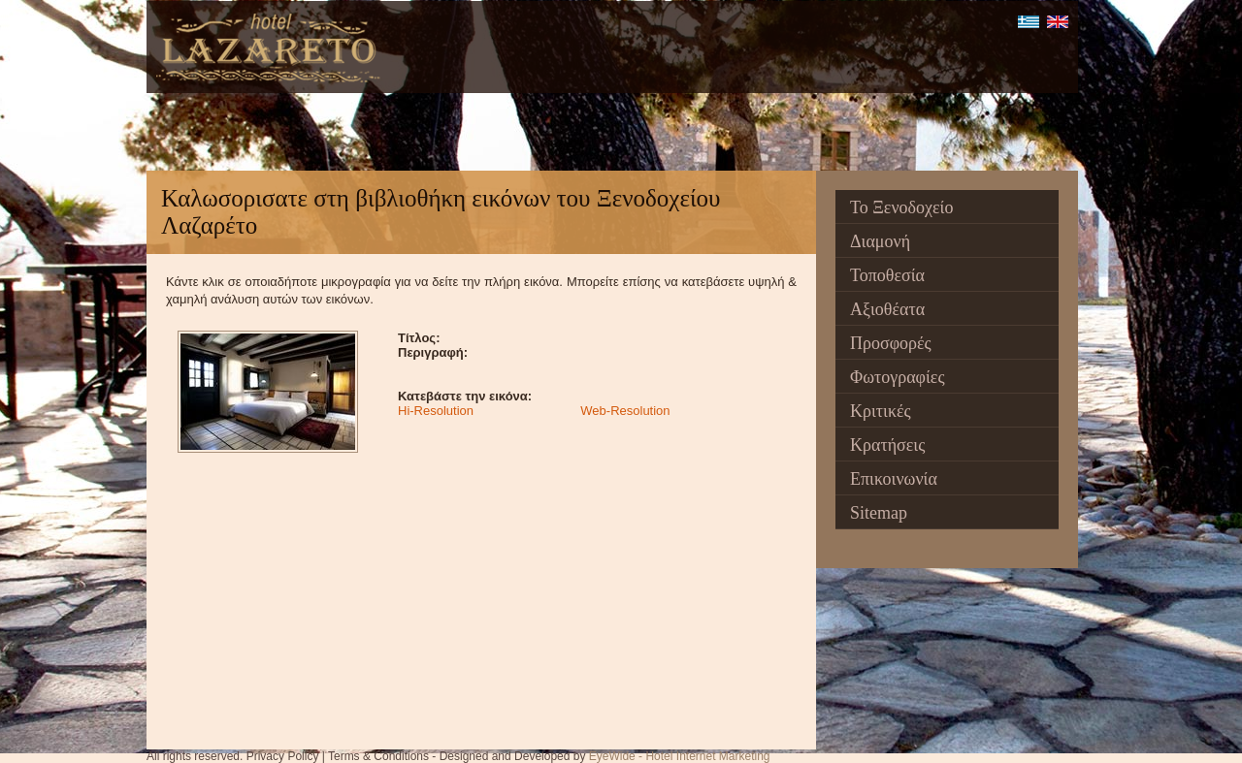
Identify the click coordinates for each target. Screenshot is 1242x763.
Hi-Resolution (436, 410)
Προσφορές (891, 343)
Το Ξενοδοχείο (901, 207)
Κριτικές (880, 411)
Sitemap (878, 513)
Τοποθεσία (887, 275)
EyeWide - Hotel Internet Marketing (679, 756)
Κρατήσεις (887, 445)
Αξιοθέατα (887, 309)
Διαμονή (880, 241)
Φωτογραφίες (897, 377)
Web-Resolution (625, 410)
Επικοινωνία (893, 479)
